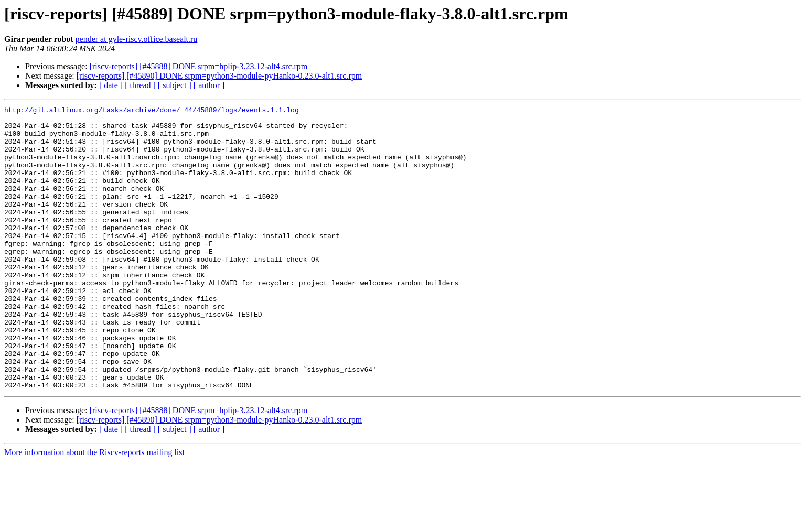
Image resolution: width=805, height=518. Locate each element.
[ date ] (111, 85)
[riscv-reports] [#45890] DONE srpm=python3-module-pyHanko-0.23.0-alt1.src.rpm (219, 75)
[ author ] (209, 85)
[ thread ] (140, 85)
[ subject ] (174, 85)
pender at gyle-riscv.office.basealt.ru (137, 39)
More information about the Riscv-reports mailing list (94, 508)
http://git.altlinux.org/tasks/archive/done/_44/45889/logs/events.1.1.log (151, 111)
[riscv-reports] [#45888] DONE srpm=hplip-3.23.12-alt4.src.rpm (199, 66)
